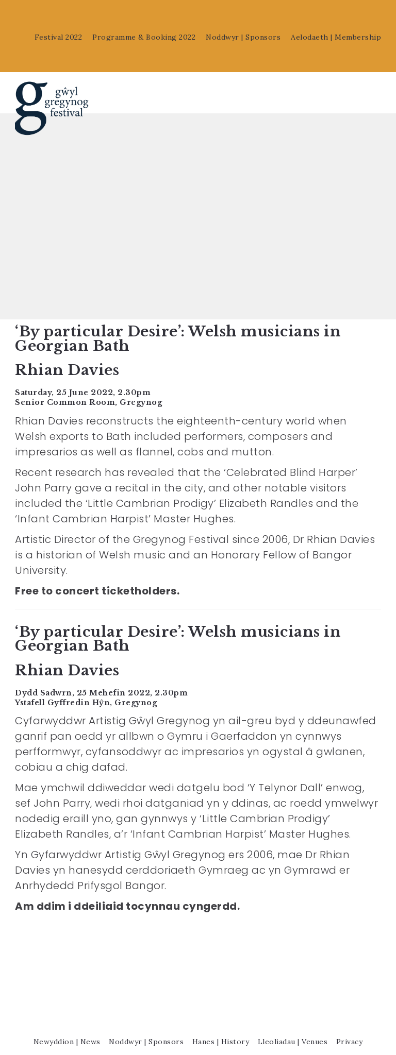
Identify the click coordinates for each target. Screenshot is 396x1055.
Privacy (349, 1018)
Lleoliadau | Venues (293, 1018)
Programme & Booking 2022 (143, 37)
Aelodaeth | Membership (336, 37)
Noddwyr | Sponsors (243, 37)
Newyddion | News (67, 1018)
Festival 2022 (58, 37)
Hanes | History (221, 1018)
